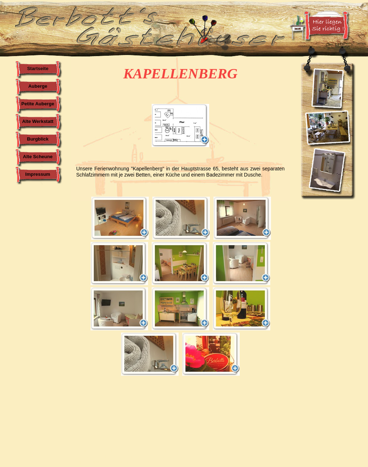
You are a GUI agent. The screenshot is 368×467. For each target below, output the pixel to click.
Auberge (37, 86)
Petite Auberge (37, 103)
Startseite (37, 68)
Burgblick (38, 139)
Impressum (37, 174)
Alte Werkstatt (37, 121)
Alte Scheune (37, 156)
